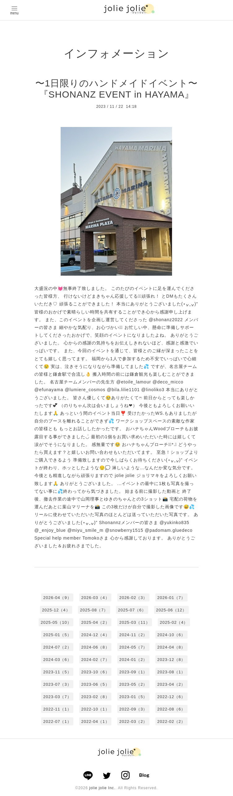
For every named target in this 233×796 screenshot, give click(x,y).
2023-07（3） (57, 684)
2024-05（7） (133, 647)
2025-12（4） (56, 610)
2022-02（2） (171, 721)
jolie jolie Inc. (102, 788)
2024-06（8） (95, 647)
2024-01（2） (133, 659)
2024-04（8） (171, 647)
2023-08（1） (171, 672)
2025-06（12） (171, 610)
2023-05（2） (133, 684)
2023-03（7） (57, 696)
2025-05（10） (56, 622)
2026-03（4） (95, 597)
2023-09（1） (133, 672)
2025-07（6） (132, 610)
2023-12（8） (171, 659)
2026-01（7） (171, 597)
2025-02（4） (174, 622)
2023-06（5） (95, 684)
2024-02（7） (95, 659)
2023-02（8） (95, 696)
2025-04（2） (95, 622)
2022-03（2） (133, 721)
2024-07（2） (57, 647)
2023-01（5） (133, 696)
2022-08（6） (171, 709)
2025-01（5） (57, 634)
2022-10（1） (95, 709)
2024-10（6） (171, 634)
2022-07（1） (57, 721)
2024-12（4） (95, 634)
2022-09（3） (133, 709)
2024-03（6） (57, 659)
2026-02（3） (133, 597)
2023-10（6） (95, 672)
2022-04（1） (95, 721)
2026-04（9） (57, 597)
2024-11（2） (133, 634)
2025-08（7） (94, 610)
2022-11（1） (57, 709)
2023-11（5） (57, 672)
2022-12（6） (171, 696)
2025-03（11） (134, 622)
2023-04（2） (171, 684)
